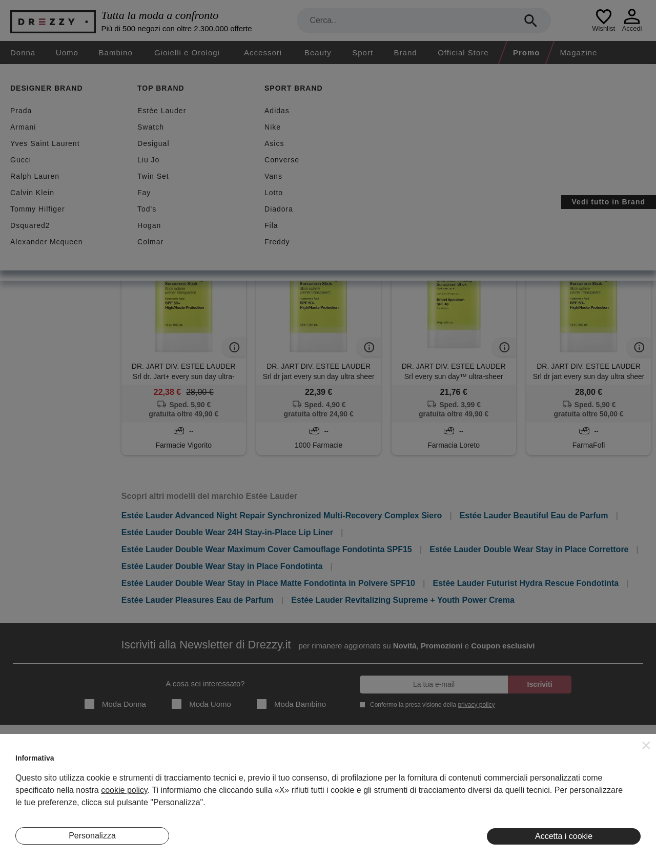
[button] (646, 745)
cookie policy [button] (124, 790)
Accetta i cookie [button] (563, 836)
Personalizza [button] (92, 835)
